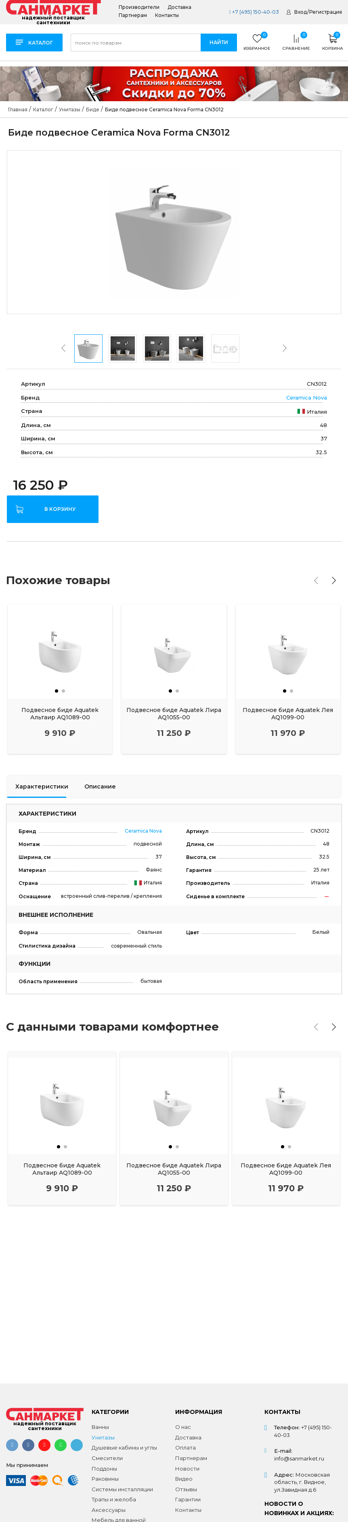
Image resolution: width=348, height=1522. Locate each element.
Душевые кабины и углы (124, 1447)
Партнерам (133, 15)
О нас (183, 1427)
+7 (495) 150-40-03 (254, 12)
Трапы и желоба (114, 1499)
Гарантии (188, 1499)
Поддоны (104, 1468)
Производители (139, 7)
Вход (300, 12)
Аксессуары (109, 1510)
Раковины (105, 1478)
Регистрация (325, 12)
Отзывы (186, 1489)
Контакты (167, 15)
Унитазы (103, 1437)
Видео (184, 1478)
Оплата (185, 1447)
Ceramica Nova (306, 397)
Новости (187, 1468)
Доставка (179, 7)
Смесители (107, 1458)
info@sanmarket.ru (299, 1458)
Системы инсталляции (122, 1489)
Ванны (100, 1427)
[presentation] (63, 348)
